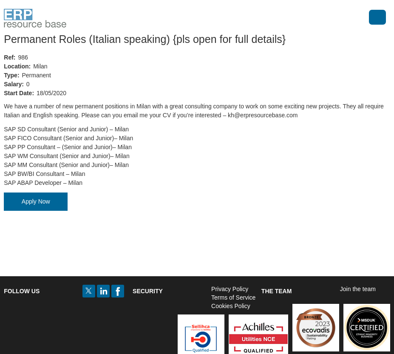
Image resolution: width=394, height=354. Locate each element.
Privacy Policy (229, 289)
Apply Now (36, 201)
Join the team (358, 289)
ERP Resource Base (35, 18)
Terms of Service (233, 297)
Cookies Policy (230, 306)
